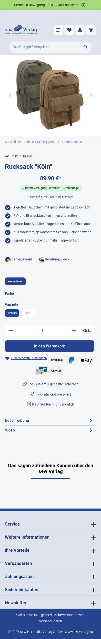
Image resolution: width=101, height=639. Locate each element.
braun (12, 313)
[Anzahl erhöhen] (74, 331)
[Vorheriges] (10, 95)
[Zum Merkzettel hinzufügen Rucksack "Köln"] (26, 358)
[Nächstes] (91, 95)
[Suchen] (85, 47)
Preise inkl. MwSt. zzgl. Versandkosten (50, 196)
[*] (83, 5)
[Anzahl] (42, 331)
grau (28, 313)
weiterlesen (15, 281)
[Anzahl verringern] (10, 331)
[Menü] (58, 30)
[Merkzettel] (69, 30)
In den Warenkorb (49, 346)
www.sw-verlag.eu (79, 632)
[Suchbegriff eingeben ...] (45, 47)
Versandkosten (50, 621)
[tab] (49, 420)
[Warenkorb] (91, 30)
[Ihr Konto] (80, 30)
